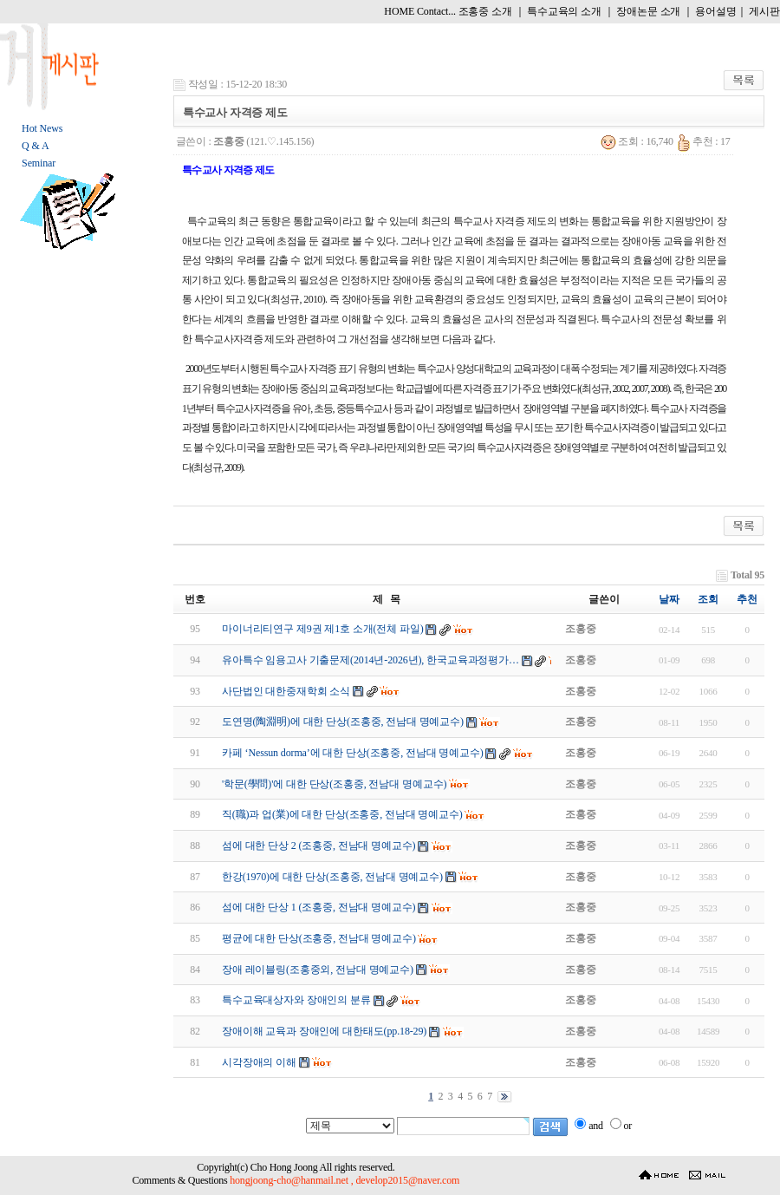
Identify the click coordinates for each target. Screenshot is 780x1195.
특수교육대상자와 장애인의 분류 (296, 1000)
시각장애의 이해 (259, 1062)
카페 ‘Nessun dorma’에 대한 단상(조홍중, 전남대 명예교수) (353, 753)
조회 (708, 599)
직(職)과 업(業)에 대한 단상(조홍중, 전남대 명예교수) (342, 814)
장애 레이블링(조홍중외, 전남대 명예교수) (317, 969)
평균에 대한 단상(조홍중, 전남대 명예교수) (319, 938)
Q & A (35, 146)
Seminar (38, 163)
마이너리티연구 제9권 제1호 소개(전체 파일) (323, 629)
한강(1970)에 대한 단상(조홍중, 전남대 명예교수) (332, 877)
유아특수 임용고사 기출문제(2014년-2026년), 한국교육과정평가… (370, 660)
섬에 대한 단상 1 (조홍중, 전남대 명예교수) (319, 907)
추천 (747, 599)
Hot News (42, 128)
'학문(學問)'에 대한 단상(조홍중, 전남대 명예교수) (334, 784)
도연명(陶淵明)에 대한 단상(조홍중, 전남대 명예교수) (343, 721)
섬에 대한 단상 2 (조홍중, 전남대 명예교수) (319, 845)
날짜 (669, 599)
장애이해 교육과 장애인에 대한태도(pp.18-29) (324, 1031)
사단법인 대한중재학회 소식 (286, 691)
